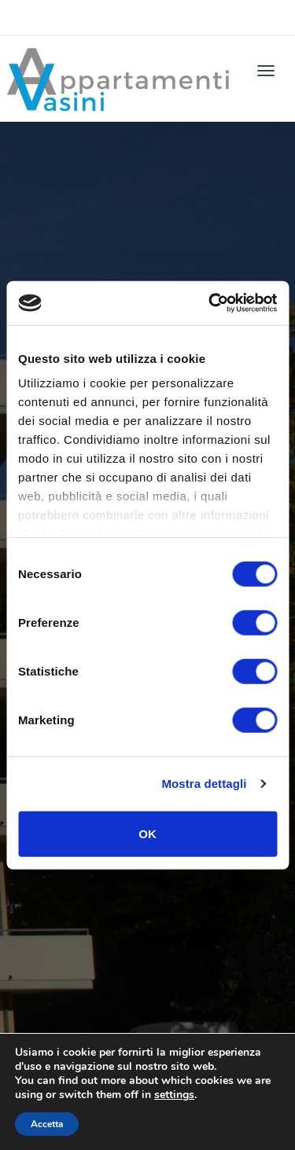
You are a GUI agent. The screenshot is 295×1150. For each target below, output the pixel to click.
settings (174, 1095)
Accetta (47, 1124)
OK (147, 833)
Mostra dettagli (203, 783)
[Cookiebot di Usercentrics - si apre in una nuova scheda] (210, 303)
